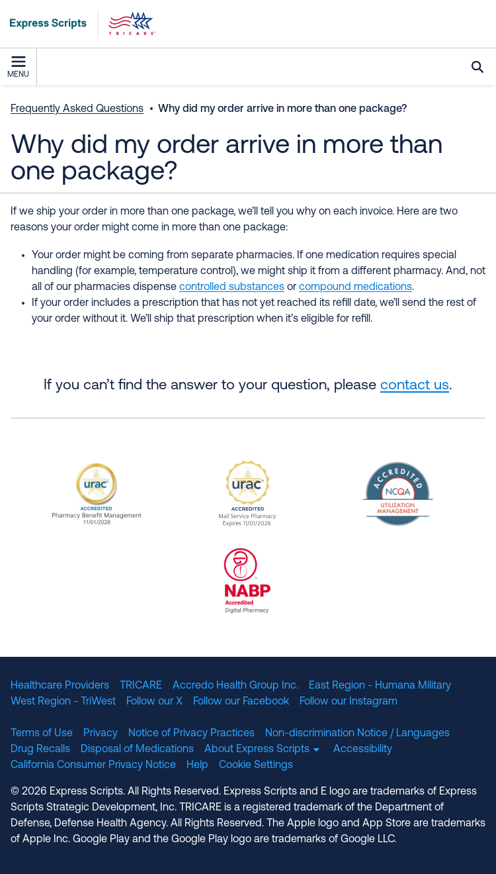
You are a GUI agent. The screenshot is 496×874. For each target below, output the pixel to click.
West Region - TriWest (63, 702)
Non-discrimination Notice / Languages (357, 733)
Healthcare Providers (60, 686)
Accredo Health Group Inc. (235, 686)
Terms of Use (42, 733)
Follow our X (154, 702)
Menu (18, 67)
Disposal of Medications (137, 749)
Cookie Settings (256, 765)
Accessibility (362, 749)
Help (197, 765)
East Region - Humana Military (380, 686)
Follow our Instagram (348, 702)
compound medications (355, 287)
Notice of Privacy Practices (191, 733)
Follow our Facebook (241, 702)
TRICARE (141, 686)
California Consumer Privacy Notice (93, 765)
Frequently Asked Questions (77, 109)
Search (477, 66)
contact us (414, 385)
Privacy (100, 733)
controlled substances (231, 287)
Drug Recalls (40, 749)
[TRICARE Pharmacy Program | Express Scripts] (78, 24)
